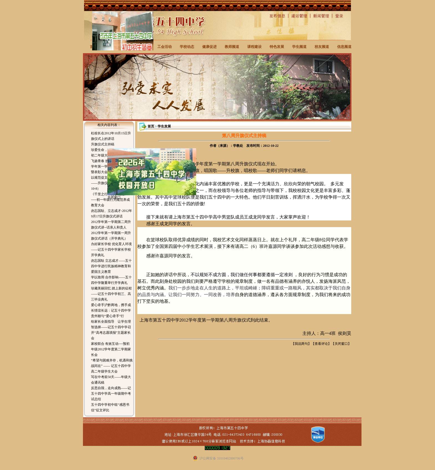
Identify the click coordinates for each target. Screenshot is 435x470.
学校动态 (187, 47)
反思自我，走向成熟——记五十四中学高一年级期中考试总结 (111, 393)
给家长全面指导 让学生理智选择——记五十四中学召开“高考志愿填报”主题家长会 (111, 330)
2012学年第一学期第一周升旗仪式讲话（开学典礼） (111, 235)
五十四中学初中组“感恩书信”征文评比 (110, 407)
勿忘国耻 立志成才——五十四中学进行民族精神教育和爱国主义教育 (111, 266)
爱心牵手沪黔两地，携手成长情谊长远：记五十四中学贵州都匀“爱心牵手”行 (111, 310)
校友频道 (322, 47)
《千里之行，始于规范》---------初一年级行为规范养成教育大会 (111, 199)
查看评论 (321, 344)
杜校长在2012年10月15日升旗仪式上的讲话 (111, 136)
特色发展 (277, 47)
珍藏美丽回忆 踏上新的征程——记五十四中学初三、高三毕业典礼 (111, 293)
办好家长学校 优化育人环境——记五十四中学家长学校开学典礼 (111, 249)
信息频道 (344, 47)
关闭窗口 (341, 344)
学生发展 (164, 126)
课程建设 (254, 47)
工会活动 (164, 47)
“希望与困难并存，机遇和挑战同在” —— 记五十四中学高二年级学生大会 (111, 365)
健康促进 (209, 47)
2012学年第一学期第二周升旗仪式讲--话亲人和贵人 (111, 224)
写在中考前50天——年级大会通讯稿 (111, 379)
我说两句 (301, 344)
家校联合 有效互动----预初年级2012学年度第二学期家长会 (111, 349)
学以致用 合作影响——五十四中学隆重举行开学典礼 (111, 280)
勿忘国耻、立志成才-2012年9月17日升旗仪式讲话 (111, 213)
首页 (151, 126)
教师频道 (232, 47)
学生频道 (299, 47)
